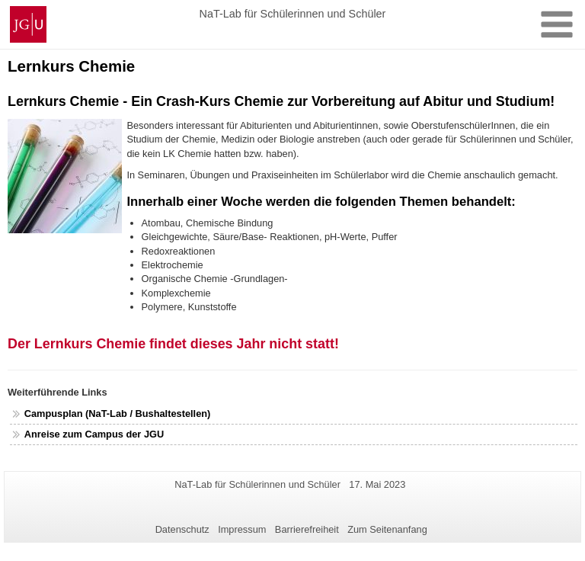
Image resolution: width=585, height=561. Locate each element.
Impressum (242, 529)
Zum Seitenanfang (387, 529)
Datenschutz (182, 529)
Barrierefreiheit (307, 529)
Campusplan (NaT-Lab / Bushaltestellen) (118, 413)
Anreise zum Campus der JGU (94, 434)
